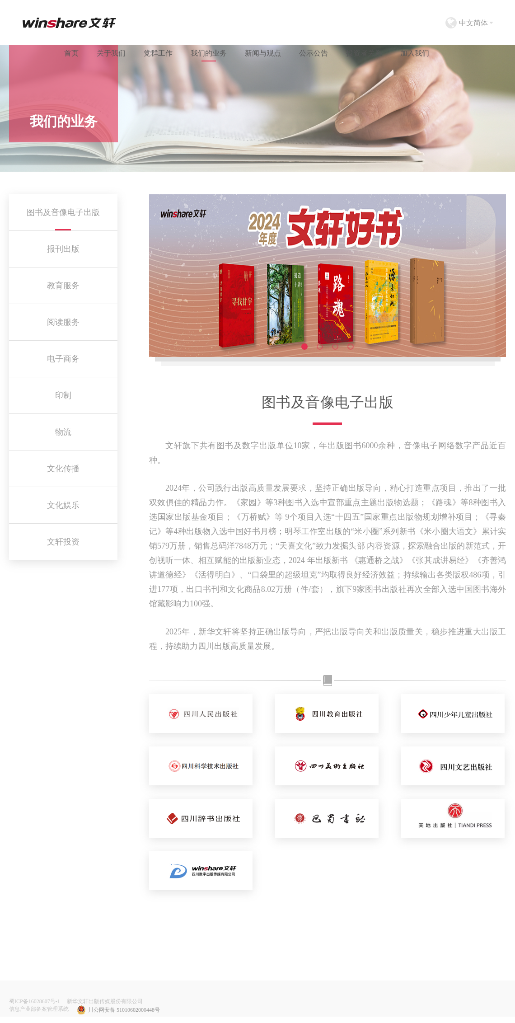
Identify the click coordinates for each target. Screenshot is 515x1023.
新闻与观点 (263, 53)
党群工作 (158, 53)
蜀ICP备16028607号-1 (34, 1001)
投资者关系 (364, 53)
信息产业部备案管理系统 (39, 1009)
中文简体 (473, 23)
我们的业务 (209, 53)
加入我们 (414, 53)
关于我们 (111, 53)
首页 (71, 53)
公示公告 (313, 53)
